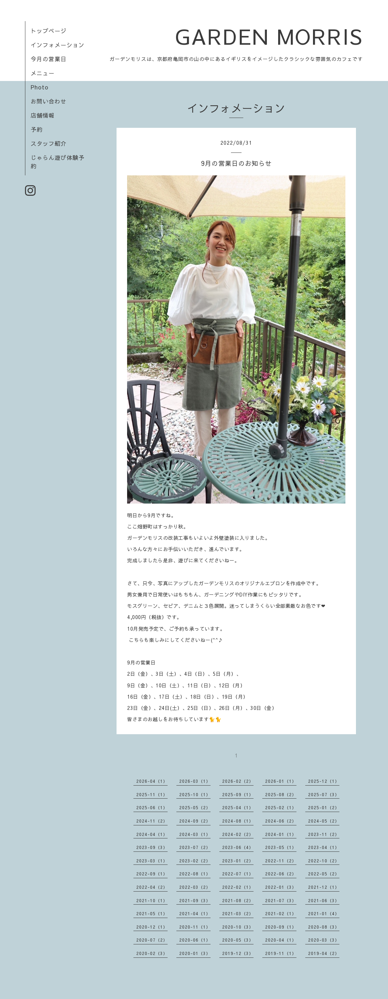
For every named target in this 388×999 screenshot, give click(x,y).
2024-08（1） (238, 821)
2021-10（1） (152, 900)
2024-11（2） (152, 821)
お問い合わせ (49, 101)
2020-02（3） (152, 953)
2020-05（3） (238, 940)
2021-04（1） (195, 913)
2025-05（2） (195, 807)
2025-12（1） (323, 781)
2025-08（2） (280, 794)
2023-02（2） (195, 860)
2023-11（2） (323, 834)
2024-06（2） (280, 821)
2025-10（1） (195, 794)
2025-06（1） (152, 807)
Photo (40, 87)
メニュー (43, 73)
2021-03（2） (238, 913)
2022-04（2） (152, 887)
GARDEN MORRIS (269, 36)
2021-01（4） (323, 913)
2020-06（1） (195, 940)
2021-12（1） (323, 887)
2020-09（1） (280, 927)
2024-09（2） (195, 821)
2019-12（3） (238, 953)
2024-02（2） (238, 834)
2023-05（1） (280, 847)
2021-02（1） (280, 913)
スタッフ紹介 (49, 143)
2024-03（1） (195, 834)
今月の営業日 (49, 59)
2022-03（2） (195, 887)
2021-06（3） (323, 900)
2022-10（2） (323, 860)
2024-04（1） (152, 834)
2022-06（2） (280, 873)
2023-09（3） (152, 847)
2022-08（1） (195, 873)
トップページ (49, 31)
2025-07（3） (323, 794)
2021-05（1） (152, 913)
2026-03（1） (195, 781)
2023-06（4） (238, 847)
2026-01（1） (280, 781)
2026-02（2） (238, 781)
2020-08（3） (323, 927)
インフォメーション (58, 45)
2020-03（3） (323, 940)
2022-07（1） (238, 873)
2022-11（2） (280, 860)
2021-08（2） (238, 900)
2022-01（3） (280, 887)
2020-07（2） (152, 940)
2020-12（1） (152, 927)
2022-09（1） (152, 873)
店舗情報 (43, 115)
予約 (37, 129)
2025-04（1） (238, 807)
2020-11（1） (195, 927)
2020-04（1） (280, 940)
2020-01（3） (195, 953)
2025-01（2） (323, 807)
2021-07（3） (280, 900)
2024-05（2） (323, 821)
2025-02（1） (280, 807)
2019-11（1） (280, 953)
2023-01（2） (238, 860)
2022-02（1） (238, 887)
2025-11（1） (152, 794)
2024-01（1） (280, 834)
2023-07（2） (195, 847)
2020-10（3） (238, 927)
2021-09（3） (195, 900)
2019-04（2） (323, 953)
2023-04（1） (323, 847)
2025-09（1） (238, 794)
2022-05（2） (323, 873)
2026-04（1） (152, 781)
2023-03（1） (152, 860)
